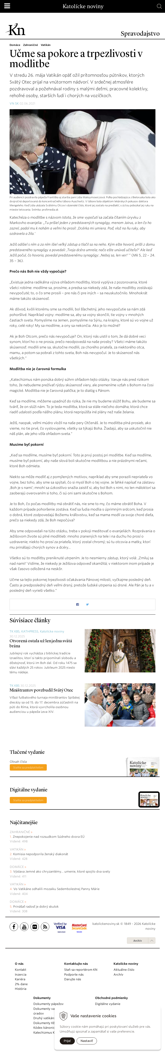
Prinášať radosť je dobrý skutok (36, 906)
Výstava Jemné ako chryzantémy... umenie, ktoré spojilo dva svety (61, 871)
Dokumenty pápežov (48, 1004)
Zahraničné (20, 832)
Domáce (17, 867)
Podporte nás (74, 974)
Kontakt (20, 969)
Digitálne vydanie (107, 1004)
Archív (137, 940)
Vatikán (16, 849)
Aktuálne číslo (124, 969)
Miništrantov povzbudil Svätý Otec (41, 690)
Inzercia (20, 974)
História (20, 988)
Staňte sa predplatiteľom (28, 767)
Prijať (67, 1041)
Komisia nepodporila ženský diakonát (40, 854)
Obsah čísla (18, 761)
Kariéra (20, 979)
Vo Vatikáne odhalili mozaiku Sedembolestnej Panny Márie (56, 889)
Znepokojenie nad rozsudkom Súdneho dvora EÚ (48, 836)
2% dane (21, 984)
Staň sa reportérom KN (80, 969)
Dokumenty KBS (45, 1023)
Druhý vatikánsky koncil (51, 1018)
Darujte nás (72, 979)
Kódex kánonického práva (52, 1027)
